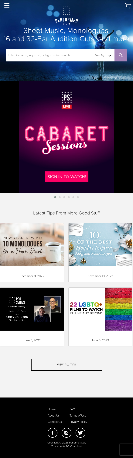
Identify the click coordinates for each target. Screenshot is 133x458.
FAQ (72, 409)
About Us (54, 415)
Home (52, 409)
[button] (55, 197)
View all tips (66, 364)
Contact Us (55, 421)
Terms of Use (78, 415)
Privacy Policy (78, 421)
